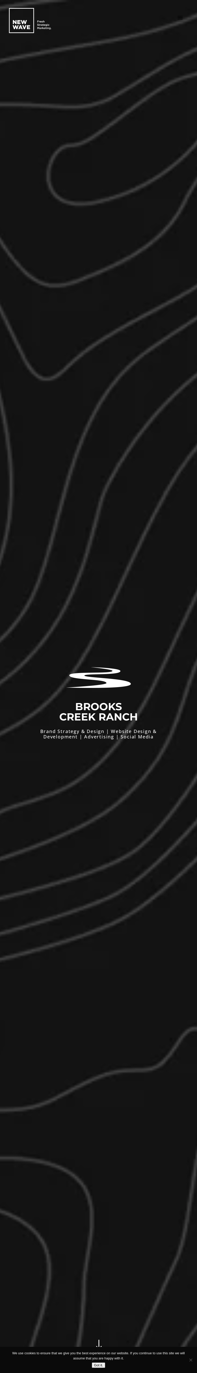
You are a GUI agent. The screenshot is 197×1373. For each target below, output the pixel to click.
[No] (190, 1359)
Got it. (98, 1365)
